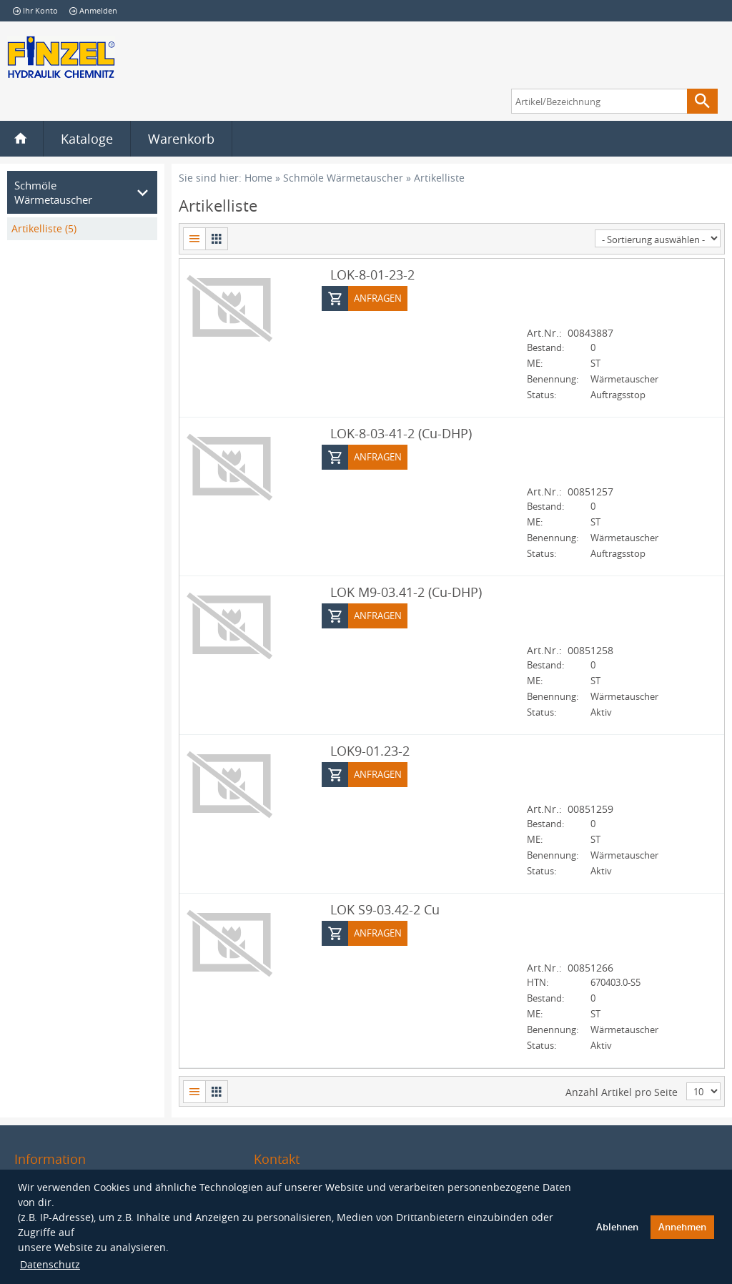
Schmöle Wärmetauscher (343, 177)
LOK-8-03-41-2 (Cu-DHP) (401, 432)
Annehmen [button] (682, 1227)
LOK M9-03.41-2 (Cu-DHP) (406, 591)
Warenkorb (181, 138)
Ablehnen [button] (617, 1227)
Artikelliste (439, 177)
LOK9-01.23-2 (370, 750)
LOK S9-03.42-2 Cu (385, 908)
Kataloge (87, 138)
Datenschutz (50, 1264)
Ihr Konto (35, 10)
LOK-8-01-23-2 (372, 273)
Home (258, 177)
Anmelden (93, 10)
